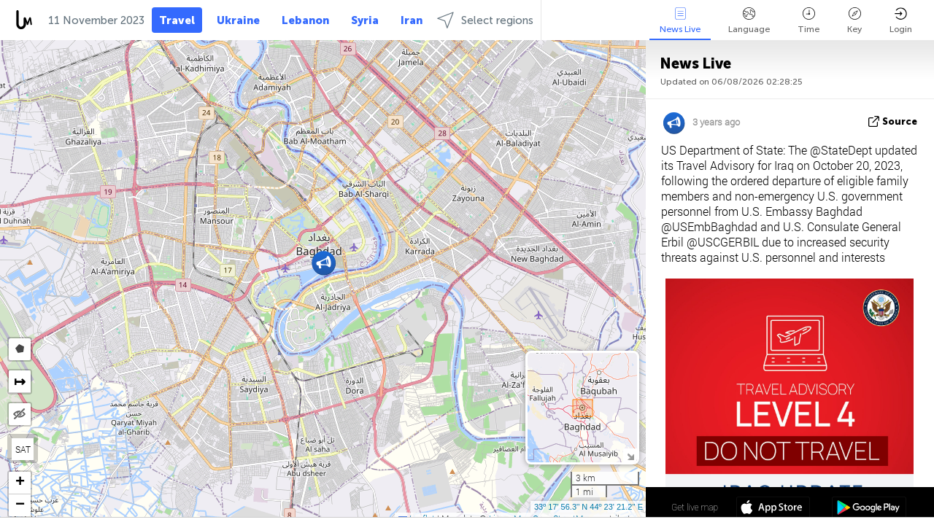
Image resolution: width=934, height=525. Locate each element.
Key (854, 20)
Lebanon (305, 20)
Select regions (485, 20)
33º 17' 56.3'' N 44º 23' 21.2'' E (588, 506)
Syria (365, 20)
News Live (680, 20)
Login (900, 20)
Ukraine (238, 20)
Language (749, 20)
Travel (177, 20)
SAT (23, 449)
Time (808, 20)
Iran (411, 20)
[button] (323, 263)
